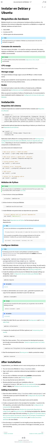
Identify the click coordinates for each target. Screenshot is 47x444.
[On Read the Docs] (22, 438)
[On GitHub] (24, 438)
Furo (31, 442)
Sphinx (20, 442)
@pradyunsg (27, 442)
